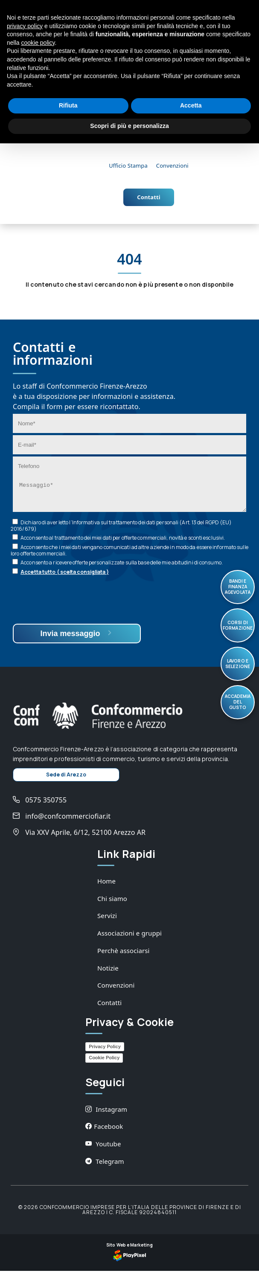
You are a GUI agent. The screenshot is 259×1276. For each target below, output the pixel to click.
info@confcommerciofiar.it (62, 821)
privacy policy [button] (25, 26)
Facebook (104, 1131)
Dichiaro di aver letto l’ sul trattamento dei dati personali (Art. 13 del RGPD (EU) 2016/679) (121, 531)
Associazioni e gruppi (129, 938)
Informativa (86, 527)
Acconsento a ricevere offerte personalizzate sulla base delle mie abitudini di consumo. (121, 567)
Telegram (104, 1166)
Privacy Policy (105, 1051)
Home (106, 886)
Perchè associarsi (123, 955)
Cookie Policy (104, 1062)
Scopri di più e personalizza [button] (129, 125)
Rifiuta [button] (68, 105)
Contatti (148, 197)
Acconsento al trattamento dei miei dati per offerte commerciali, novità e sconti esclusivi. (122, 542)
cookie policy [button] (38, 42)
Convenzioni (172, 165)
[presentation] (78, 605)
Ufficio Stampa (128, 165)
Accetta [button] (191, 105)
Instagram (106, 1114)
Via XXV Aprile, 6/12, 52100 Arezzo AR (79, 837)
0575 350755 (40, 805)
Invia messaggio (76, 638)
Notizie (108, 973)
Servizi (107, 920)
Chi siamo (112, 903)
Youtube (103, 1149)
